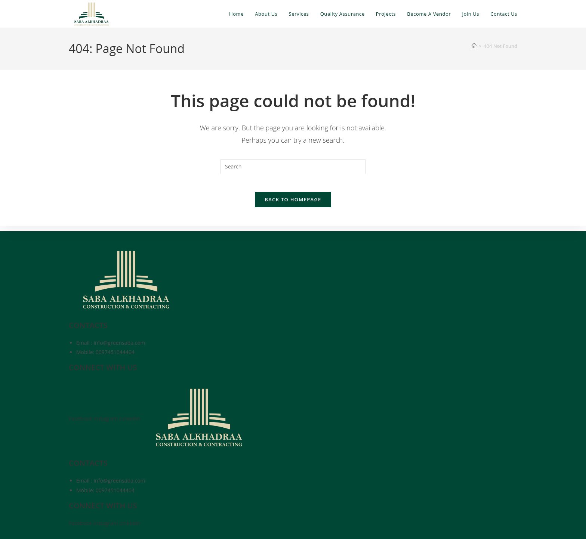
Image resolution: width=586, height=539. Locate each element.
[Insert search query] (293, 166)
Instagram (106, 418)
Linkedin (131, 418)
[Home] (474, 46)
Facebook (81, 418)
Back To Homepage (293, 204)
